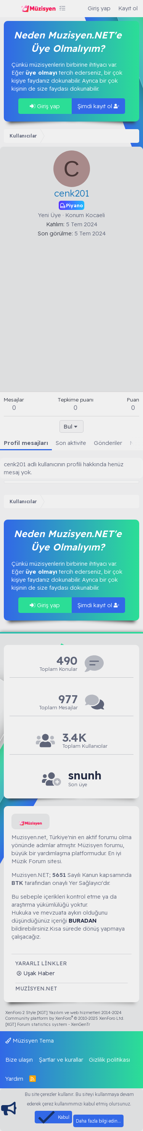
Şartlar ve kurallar (61, 1059)
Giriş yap (45, 106)
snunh (84, 775)
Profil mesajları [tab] (26, 442)
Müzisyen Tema (29, 1040)
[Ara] (76, 8)
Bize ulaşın (19, 1059)
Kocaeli (95, 215)
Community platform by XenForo (64, 1018)
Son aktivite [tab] (71, 442)
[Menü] (10, 8)
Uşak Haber (38, 973)
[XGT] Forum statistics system (47, 1024)
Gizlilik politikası (109, 1059)
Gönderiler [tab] (108, 442)
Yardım (14, 1078)
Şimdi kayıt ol (98, 106)
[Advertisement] (71, 312)
